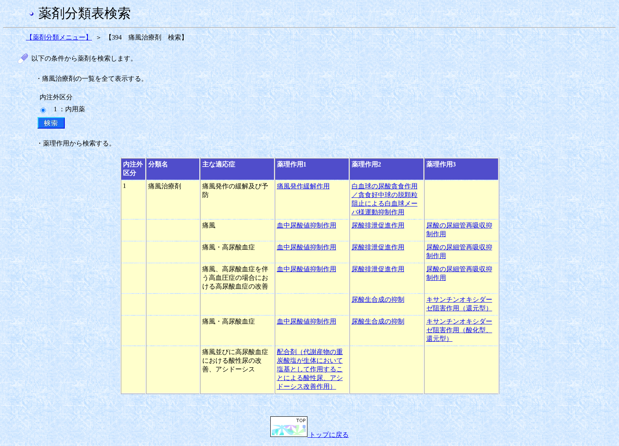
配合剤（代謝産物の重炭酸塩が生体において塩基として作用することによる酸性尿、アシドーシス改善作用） (310, 369)
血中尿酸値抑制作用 (306, 225)
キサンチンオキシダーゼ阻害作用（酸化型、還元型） (459, 330)
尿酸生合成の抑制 (378, 299)
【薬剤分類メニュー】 (59, 37)
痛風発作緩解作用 (303, 186)
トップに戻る (309, 434)
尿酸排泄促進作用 (378, 225)
